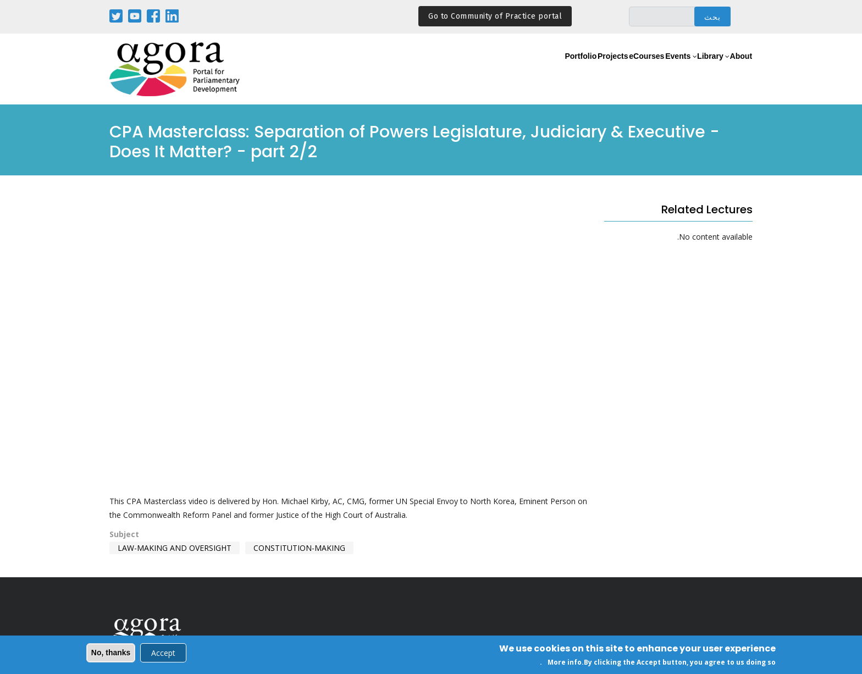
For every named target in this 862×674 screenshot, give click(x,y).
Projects (557, 69)
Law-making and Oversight (174, 548)
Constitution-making (299, 548)
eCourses (605, 69)
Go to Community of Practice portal (495, 16)
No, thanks (111, 652)
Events (649, 69)
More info (565, 662)
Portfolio (512, 69)
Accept (163, 653)
